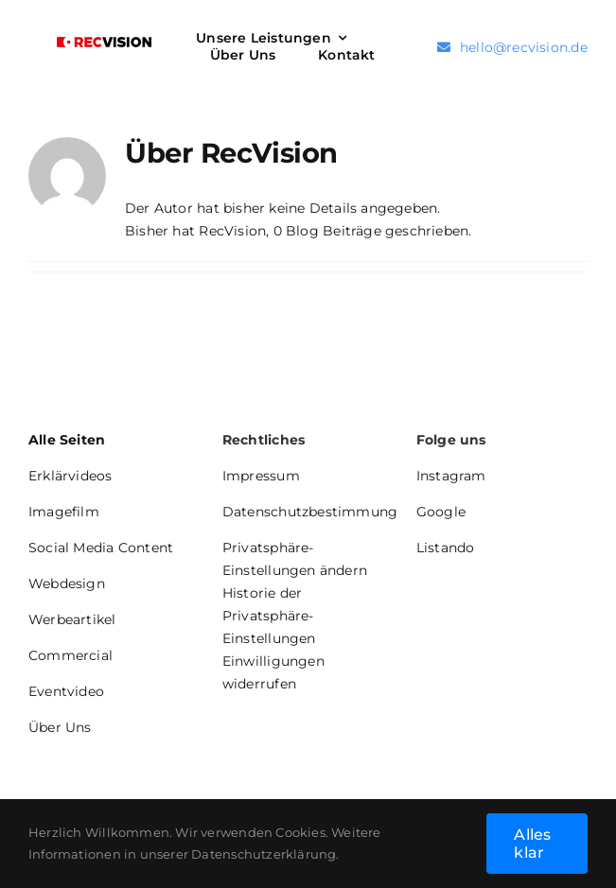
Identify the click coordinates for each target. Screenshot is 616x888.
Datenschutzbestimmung (309, 511)
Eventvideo (66, 691)
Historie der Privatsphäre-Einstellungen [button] (269, 615)
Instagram (451, 475)
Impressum (261, 475)
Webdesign (66, 583)
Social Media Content (100, 547)
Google (441, 511)
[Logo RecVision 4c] (104, 43)
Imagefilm (63, 511)
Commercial (70, 655)
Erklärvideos (70, 475)
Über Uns (60, 727)
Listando (445, 547)
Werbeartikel (72, 619)
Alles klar (532, 844)
